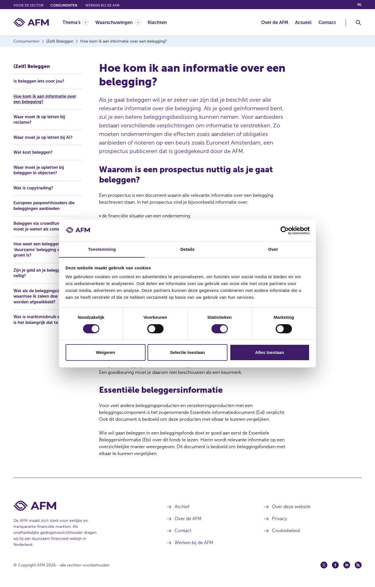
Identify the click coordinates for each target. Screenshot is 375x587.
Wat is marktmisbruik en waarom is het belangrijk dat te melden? (46, 329)
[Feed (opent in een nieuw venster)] (358, 565)
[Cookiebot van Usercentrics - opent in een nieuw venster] (285, 230)
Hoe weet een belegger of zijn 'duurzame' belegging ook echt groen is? (46, 255)
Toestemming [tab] (102, 249)
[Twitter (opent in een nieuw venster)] (323, 565)
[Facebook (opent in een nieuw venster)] (335, 565)
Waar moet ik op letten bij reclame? (41, 118)
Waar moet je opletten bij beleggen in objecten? (40, 169)
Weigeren (105, 352)
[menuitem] (78, 22)
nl (359, 5)
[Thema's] (75, 22)
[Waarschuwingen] (118, 22)
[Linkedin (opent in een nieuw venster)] (346, 565)
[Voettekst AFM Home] (81, 506)
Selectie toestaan (187, 352)
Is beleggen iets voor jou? (40, 79)
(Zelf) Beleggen (32, 64)
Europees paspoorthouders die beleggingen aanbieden (46, 205)
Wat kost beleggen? (34, 151)
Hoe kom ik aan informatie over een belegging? (47, 97)
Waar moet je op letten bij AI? (45, 136)
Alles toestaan (269, 352)
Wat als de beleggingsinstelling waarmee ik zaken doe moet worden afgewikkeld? (47, 303)
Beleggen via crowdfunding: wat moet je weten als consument (43, 229)
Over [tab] (273, 249)
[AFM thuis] (31, 22)
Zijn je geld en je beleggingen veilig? (45, 279)
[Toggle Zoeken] (358, 22)
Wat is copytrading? (34, 187)
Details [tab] (187, 249)
